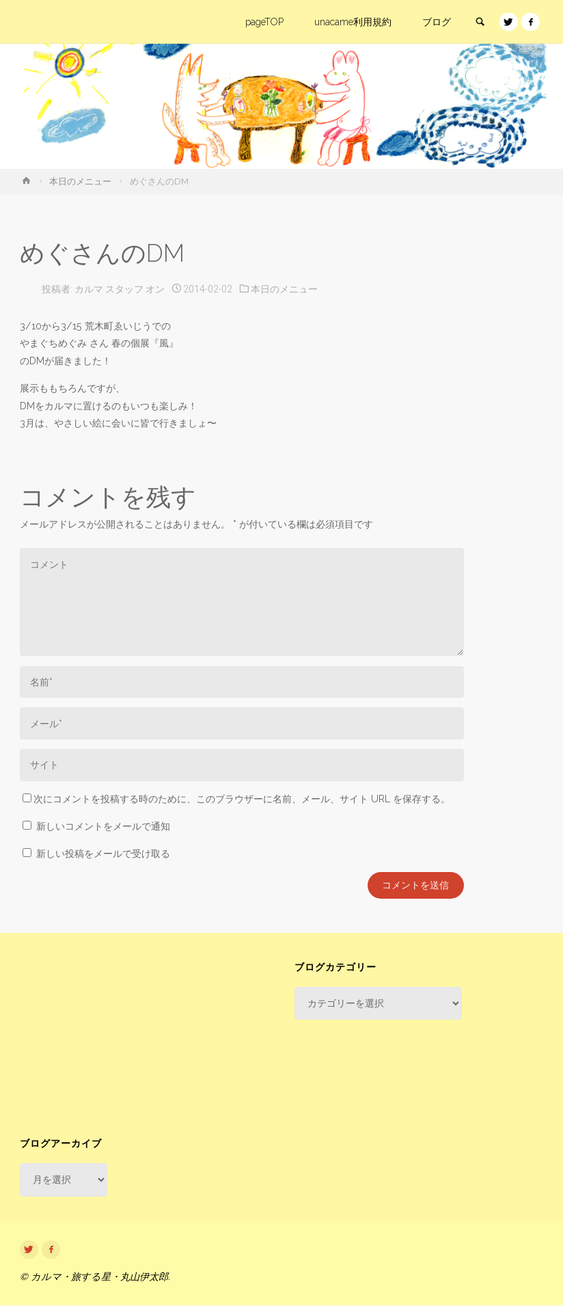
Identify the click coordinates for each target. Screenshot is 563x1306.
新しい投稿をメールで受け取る (103, 853)
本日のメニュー (80, 181)
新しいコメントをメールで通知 (103, 826)
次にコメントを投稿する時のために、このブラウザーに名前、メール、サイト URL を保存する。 (236, 798)
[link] (479, 22)
